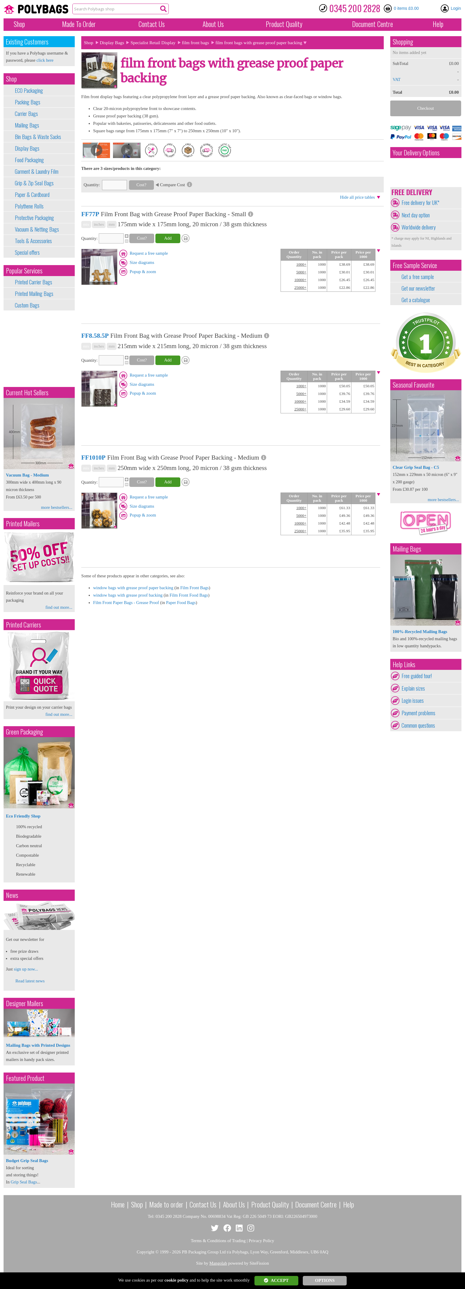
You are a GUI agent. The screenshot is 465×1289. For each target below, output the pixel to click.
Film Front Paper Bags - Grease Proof (126, 602)
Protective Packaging (34, 217)
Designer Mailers (24, 1003)
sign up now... (26, 969)
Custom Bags (27, 305)
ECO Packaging (29, 90)
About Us (213, 24)
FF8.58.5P (95, 335)
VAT (397, 79)
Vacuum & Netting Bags (37, 229)
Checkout (425, 108)
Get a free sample (418, 276)
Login (456, 8)
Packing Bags (27, 102)
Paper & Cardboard (32, 194)
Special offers (27, 252)
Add (167, 238)
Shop (19, 24)
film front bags (195, 42)
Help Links (404, 664)
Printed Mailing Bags (34, 293)
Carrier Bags (26, 113)
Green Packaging (24, 731)
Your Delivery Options (416, 152)
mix (86, 224)
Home (118, 1204)
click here (44, 60)
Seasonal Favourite (413, 384)
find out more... (58, 607)
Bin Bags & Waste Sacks (38, 136)
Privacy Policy (261, 1240)
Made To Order (79, 24)
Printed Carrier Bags (33, 282)
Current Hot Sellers (27, 392)
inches (99, 224)
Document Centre (316, 1204)
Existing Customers (27, 41)
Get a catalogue (416, 299)
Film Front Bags (194, 587)
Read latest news (30, 981)
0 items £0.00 (406, 8)
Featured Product (25, 1078)
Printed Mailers (22, 523)
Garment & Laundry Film (36, 171)
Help (438, 24)
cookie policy (177, 1280)
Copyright (145, 1252)
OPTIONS (325, 1280)
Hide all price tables (357, 197)
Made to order (166, 1204)
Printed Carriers (23, 624)
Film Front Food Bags (189, 595)
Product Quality (270, 1204)
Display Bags (27, 148)
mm (112, 224)
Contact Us (151, 24)
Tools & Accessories (33, 240)
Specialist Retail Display (153, 42)
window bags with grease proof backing (128, 595)
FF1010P (93, 457)
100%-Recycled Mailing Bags (420, 631)
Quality (284, 24)
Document (372, 24)
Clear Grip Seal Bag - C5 (416, 467)
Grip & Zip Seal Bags (34, 183)
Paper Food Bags (181, 602)
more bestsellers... (56, 507)
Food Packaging (29, 159)
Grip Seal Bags (24, 1182)
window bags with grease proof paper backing (133, 587)
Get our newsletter (418, 288)
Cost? (141, 184)
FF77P (90, 214)
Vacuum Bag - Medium (27, 475)
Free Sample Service (415, 265)
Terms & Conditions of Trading (218, 1240)
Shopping (403, 41)
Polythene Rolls (29, 206)
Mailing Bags (27, 125)
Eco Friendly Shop (23, 816)
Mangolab (218, 1263)
